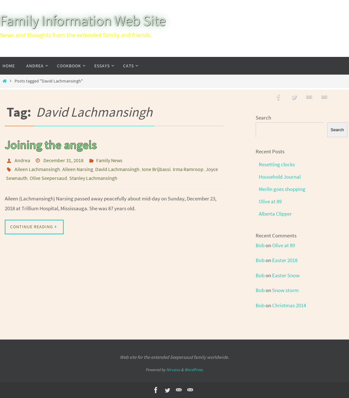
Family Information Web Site (82, 20)
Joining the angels (51, 144)
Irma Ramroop (188, 169)
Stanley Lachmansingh (93, 178)
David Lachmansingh (117, 169)
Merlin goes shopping (282, 189)
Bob (260, 245)
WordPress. (193, 369)
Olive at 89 (270, 201)
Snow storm (285, 290)
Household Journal (280, 176)
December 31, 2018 (63, 160)
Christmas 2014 (289, 305)
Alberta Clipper (275, 213)
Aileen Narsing (77, 169)
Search (263, 117)
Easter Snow (286, 275)
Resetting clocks (277, 164)
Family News (109, 160)
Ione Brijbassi (156, 169)
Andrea (22, 160)
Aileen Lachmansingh (37, 169)
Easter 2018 (284, 260)
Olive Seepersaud (48, 178)
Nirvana (173, 369)
